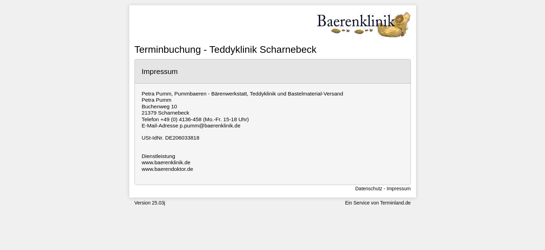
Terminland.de (395, 203)
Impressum (398, 188)
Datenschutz (368, 188)
